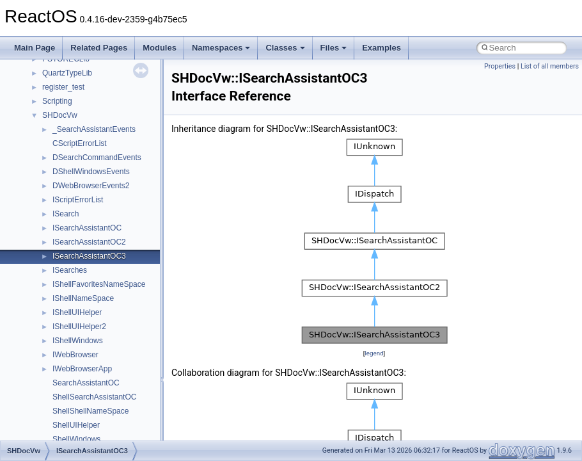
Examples (381, 48)
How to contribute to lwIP (64, 92)
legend (374, 353)
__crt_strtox (62, 346)
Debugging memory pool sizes (73, 135)
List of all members (550, 66)
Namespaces (221, 48)
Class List (48, 304)
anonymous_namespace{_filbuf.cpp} (104, 374)
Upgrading (39, 64)
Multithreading (46, 191)
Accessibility (63, 360)
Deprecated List (48, 247)
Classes (284, 48)
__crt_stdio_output (74, 332)
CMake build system (56, 106)
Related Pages (98, 48)
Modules (160, 48)
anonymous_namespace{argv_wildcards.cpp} (119, 388)
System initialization (55, 177)
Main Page (34, 48)
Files (333, 48)
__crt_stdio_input (71, 318)
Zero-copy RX (45, 163)
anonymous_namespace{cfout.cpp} (102, 402)
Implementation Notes (59, 219)
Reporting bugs (48, 149)
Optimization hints (52, 205)
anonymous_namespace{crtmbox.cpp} (107, 416)
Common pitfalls (49, 121)
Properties (499, 66)
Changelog (40, 78)
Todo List (37, 233)
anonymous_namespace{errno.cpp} (102, 430)
